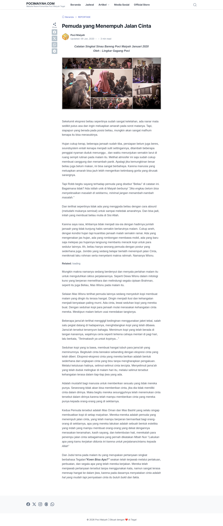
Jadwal (89, 4)
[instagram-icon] (40, 504)
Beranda (75, 4)
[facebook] (54, 32)
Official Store (142, 4)
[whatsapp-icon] (52, 504)
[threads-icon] (46, 504)
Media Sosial (121, 4)
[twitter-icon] (34, 504)
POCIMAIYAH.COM (40, 3)
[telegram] (54, 51)
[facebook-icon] (28, 504)
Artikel (102, 4)
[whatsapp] (54, 45)
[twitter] (54, 38)
